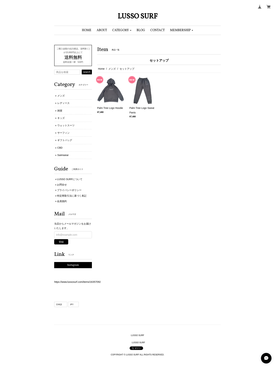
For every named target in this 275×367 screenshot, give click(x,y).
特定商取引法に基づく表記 (71, 195)
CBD (60, 147)
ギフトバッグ (64, 140)
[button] (122, 30)
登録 (61, 241)
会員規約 (62, 201)
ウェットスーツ (66, 125)
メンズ (112, 68)
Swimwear (63, 155)
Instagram (73, 265)
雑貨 (59, 110)
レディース (63, 103)
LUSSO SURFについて (69, 179)
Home (101, 68)
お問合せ (62, 184)
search (86, 72)
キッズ (61, 118)
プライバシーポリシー (69, 190)
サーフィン (63, 132)
